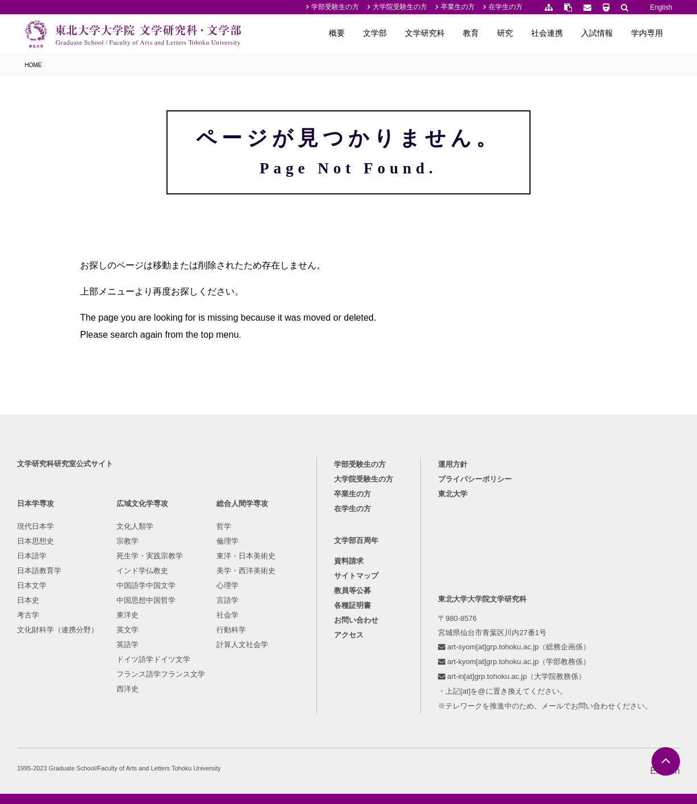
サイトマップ (356, 575)
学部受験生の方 (335, 7)
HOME (33, 65)
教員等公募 (352, 590)
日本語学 (32, 556)
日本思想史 (35, 541)
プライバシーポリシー (475, 479)
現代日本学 (35, 526)
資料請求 (349, 561)
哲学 (223, 526)
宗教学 (127, 541)
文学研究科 (425, 33)
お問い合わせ (356, 620)
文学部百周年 (356, 540)
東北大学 (453, 494)
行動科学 (231, 629)
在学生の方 (506, 7)
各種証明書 (352, 605)
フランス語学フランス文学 (160, 674)
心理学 (227, 585)
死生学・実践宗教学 (149, 556)
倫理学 (227, 541)
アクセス (349, 635)
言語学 (227, 600)
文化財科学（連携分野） (57, 629)
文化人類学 (134, 526)
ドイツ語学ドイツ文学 (153, 659)
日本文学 (32, 585)
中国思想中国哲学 (146, 600)
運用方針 (453, 464)
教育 (471, 33)
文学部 (375, 33)
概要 (337, 33)
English (661, 7)
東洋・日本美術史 (246, 556)
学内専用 (647, 33)
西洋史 (127, 689)
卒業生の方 (458, 7)
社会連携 (547, 33)
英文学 (127, 629)
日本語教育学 (39, 570)
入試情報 (597, 33)
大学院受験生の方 (400, 7)
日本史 (28, 600)
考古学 (28, 615)
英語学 (127, 644)
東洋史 (127, 615)
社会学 (227, 615)
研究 (505, 33)
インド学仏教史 (142, 570)
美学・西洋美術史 (246, 570)
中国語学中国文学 (146, 585)
